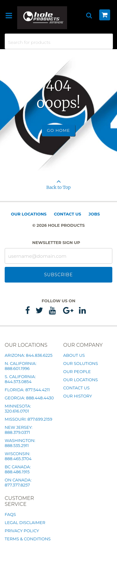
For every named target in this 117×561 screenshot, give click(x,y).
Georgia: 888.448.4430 (29, 397)
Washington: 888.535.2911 (20, 443)
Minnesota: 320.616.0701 (18, 408)
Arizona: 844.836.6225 (28, 355)
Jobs (94, 213)
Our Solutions (80, 363)
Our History (77, 395)
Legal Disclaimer (25, 522)
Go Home (58, 130)
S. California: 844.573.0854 (20, 379)
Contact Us (67, 213)
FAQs (10, 514)
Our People (77, 371)
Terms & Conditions (28, 538)
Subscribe (58, 275)
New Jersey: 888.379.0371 (18, 430)
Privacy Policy (22, 530)
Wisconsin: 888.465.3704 (18, 456)
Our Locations (28, 213)
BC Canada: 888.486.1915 (18, 469)
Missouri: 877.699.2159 (28, 419)
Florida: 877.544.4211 (27, 389)
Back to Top (58, 182)
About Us (74, 355)
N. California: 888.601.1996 (21, 366)
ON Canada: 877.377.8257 (18, 482)
